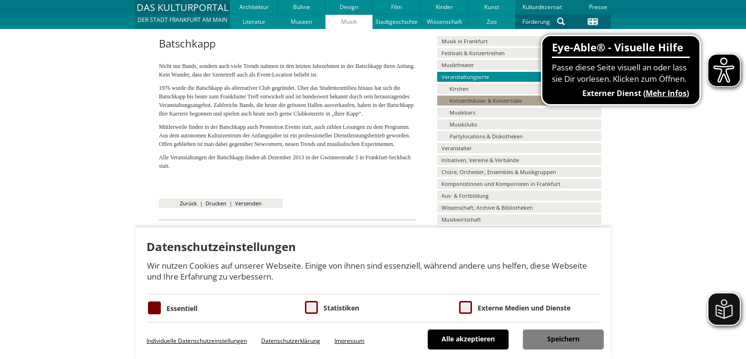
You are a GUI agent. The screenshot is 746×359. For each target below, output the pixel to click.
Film (396, 7)
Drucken (216, 203)
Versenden (248, 203)
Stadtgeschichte (396, 22)
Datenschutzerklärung (290, 341)
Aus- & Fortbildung (465, 195)
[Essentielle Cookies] (154, 307)
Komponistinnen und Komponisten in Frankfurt (501, 183)
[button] (182, 14)
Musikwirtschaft (461, 219)
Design (349, 7)
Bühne (301, 7)
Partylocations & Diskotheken (486, 136)
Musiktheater (458, 64)
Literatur (254, 22)
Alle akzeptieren (468, 338)
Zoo (492, 22)
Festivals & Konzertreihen (473, 53)
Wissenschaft (444, 22)
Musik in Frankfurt (465, 41)
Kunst (491, 7)
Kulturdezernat (542, 7)
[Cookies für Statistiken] (311, 307)
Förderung (536, 22)
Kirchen (459, 88)
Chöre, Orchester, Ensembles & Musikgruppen (499, 171)
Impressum (349, 341)
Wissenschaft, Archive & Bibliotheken (487, 207)
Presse (598, 7)
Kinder (444, 7)
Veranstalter (457, 148)
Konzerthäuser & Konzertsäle (486, 100)
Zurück (188, 203)
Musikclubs (463, 124)
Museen (301, 22)
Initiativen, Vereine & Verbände (480, 160)
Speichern (563, 338)
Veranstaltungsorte (465, 76)
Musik (349, 22)
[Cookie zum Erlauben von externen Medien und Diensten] (465, 307)
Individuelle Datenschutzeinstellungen (197, 341)
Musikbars (462, 112)
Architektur (254, 7)
